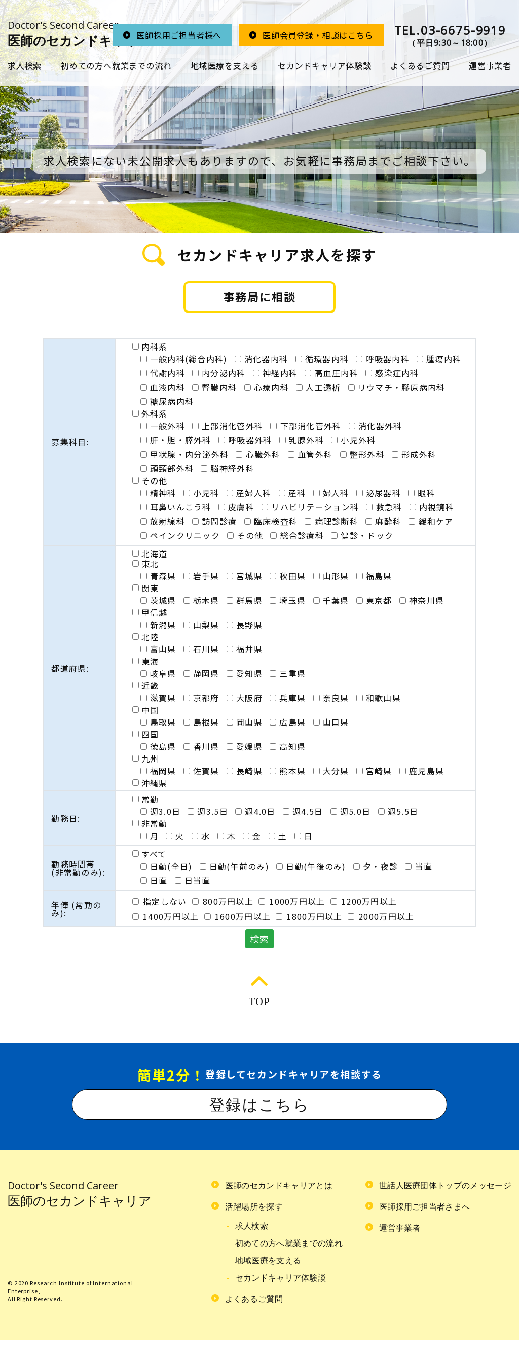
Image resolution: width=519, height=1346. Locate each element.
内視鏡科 (436, 507)
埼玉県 (292, 600)
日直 (159, 880)
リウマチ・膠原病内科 (402, 387)
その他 (154, 480)
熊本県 (292, 771)
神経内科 (280, 373)
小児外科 (358, 440)
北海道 (154, 553)
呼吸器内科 (388, 359)
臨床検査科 (276, 521)
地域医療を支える (224, 65)
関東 (150, 588)
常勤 (150, 799)
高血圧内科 (336, 373)
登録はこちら (259, 1108)
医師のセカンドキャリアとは (278, 1191)
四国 (150, 734)
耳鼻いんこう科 (180, 507)
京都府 (206, 698)
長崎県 (249, 771)
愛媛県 (249, 746)
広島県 (292, 722)
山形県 (336, 576)
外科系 (154, 413)
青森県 (163, 576)
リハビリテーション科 (315, 507)
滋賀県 (163, 698)
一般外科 (167, 426)
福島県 (379, 576)
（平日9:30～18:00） (450, 35)
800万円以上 (228, 901)
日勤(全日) (171, 866)
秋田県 (292, 576)
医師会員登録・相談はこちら (318, 35)
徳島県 (163, 746)
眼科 (426, 493)
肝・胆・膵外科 (180, 440)
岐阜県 (163, 673)
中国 (150, 710)
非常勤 (154, 823)
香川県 (206, 746)
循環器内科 (327, 359)
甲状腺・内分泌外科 (189, 454)
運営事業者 (490, 65)
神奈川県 (426, 600)
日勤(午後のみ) (316, 866)
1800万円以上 (314, 916)
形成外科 (418, 454)
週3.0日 (165, 811)
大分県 (336, 771)
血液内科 (167, 387)
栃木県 (206, 600)
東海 (150, 661)
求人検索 (25, 65)
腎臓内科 (219, 387)
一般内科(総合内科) (189, 359)
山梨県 (206, 624)
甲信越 (154, 612)
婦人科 (336, 493)
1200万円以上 (369, 901)
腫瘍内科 (443, 359)
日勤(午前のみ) (239, 866)
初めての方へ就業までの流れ (116, 65)
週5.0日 (355, 811)
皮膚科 (241, 507)
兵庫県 (292, 698)
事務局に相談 (260, 296)
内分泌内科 (223, 373)
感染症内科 (397, 373)
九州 (150, 758)
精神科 (163, 493)
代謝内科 (167, 373)
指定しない (165, 901)
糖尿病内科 (172, 401)
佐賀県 (206, 771)
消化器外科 (380, 426)
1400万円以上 (171, 916)
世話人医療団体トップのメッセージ (445, 1191)
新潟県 (163, 624)
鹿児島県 (426, 771)
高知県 (292, 746)
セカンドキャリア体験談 (325, 65)
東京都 (379, 600)
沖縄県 (154, 783)
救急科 (389, 507)
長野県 (249, 624)
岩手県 (206, 576)
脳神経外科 (232, 468)
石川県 (206, 649)
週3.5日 (212, 811)
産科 (297, 493)
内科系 (154, 346)
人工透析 (323, 387)
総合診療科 (302, 535)
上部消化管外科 (232, 426)
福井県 (249, 649)
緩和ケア (436, 521)
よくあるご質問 (420, 65)
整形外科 (367, 454)
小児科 (206, 493)
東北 (150, 564)
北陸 (150, 637)
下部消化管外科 (311, 426)
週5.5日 (403, 811)
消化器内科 (266, 359)
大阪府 (249, 698)
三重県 (292, 673)
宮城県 (249, 576)
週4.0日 (260, 811)
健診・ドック (367, 535)
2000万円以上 (386, 916)
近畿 (150, 685)
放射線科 (167, 521)
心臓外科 (263, 454)
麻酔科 (388, 521)
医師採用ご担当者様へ (178, 35)
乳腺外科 (306, 440)
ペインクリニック (185, 535)
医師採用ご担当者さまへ (424, 1213)
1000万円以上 (297, 901)
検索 (260, 938)
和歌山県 (383, 698)
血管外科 (315, 454)
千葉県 (336, 600)
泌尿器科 (383, 493)
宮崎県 (379, 771)
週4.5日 (307, 811)
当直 (424, 866)
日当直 (197, 880)
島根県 (206, 722)
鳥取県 (163, 722)
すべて (154, 854)
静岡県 (206, 673)
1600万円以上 (243, 916)
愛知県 (249, 673)
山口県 (336, 722)
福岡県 (163, 771)
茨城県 (163, 600)
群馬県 (249, 600)
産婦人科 (253, 493)
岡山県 (249, 722)
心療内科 (271, 387)
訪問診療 (219, 521)
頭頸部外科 (172, 468)
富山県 (163, 649)
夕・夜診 (380, 866)
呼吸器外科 (250, 440)
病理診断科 (336, 521)
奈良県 (336, 698)
